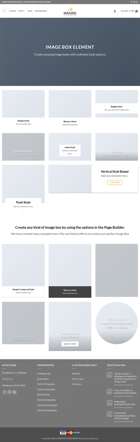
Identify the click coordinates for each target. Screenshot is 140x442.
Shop (22, 11)
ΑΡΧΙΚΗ (12, 11)
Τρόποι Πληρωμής (46, 384)
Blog (30, 11)
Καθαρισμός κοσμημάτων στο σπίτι (124, 402)
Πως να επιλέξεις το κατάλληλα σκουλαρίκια (125, 391)
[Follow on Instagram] (134, 2)
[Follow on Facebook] (131, 2)
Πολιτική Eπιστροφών (47, 405)
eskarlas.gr (93, 438)
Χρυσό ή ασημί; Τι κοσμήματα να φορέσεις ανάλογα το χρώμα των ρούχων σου (125, 377)
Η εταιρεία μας (44, 373)
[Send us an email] (14, 392)
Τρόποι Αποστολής (46, 389)
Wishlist (76, 373)
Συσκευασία (43, 378)
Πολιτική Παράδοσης (47, 410)
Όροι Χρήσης (43, 394)
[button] (4, 11)
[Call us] (136, 2)
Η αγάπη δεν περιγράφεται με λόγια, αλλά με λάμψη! (124, 415)
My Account (78, 378)
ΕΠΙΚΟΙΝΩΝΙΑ (41, 11)
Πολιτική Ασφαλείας (46, 399)
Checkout (76, 384)
